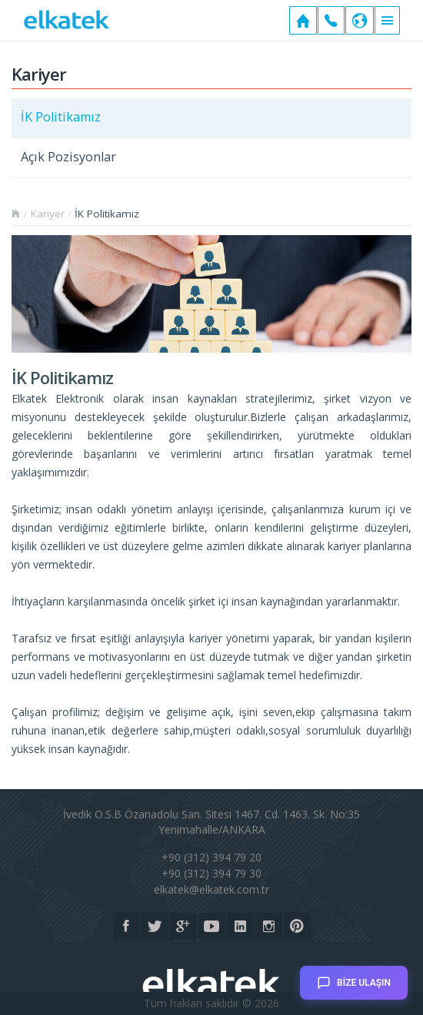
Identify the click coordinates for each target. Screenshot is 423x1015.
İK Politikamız (61, 116)
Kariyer (48, 214)
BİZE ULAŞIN (354, 978)
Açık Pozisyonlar (68, 156)
